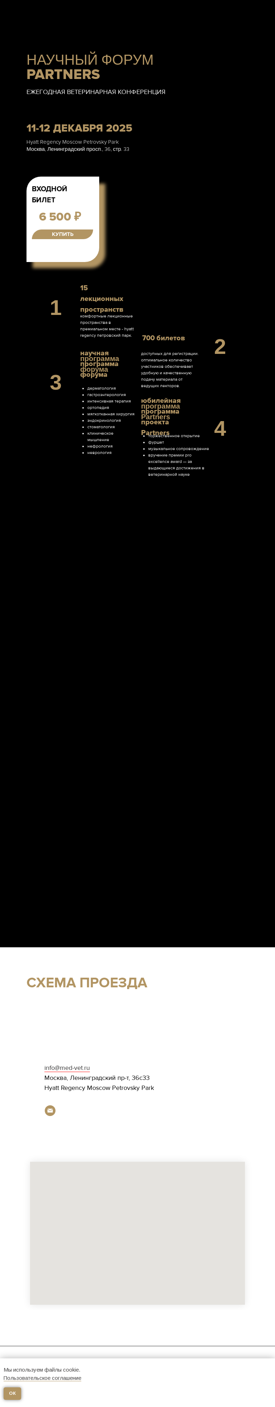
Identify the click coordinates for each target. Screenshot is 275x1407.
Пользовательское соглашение (42, 1378)
